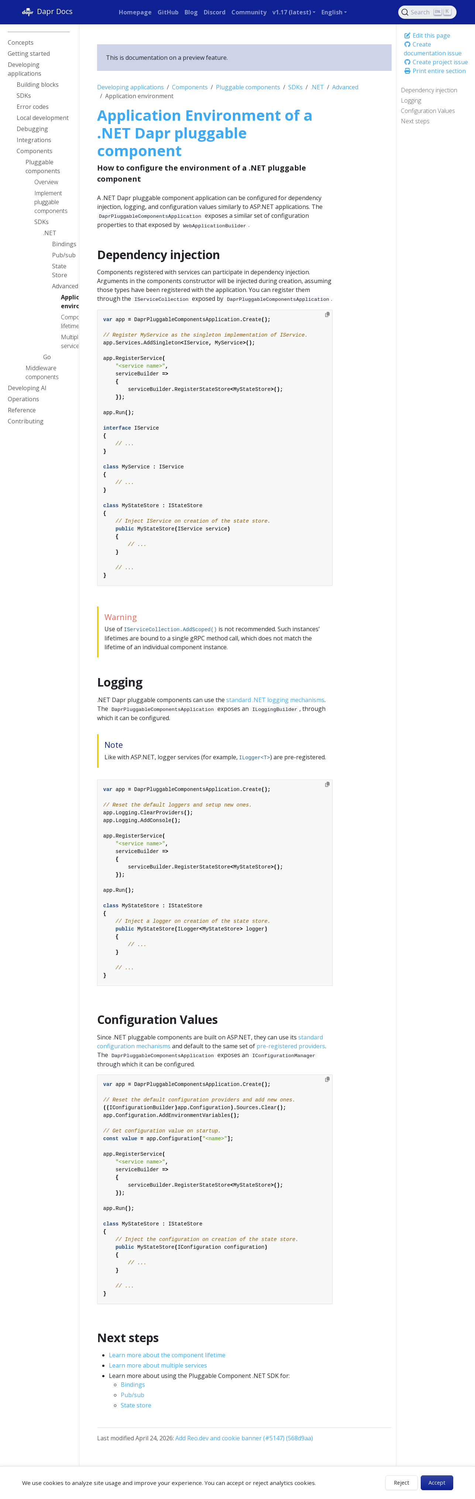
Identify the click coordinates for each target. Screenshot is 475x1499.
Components (190, 87)
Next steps (415, 121)
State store (136, 1405)
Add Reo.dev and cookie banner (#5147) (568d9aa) (244, 1438)
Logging (411, 100)
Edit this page (427, 35)
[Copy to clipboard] (327, 314)
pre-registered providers (291, 1046)
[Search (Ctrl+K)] (427, 12)
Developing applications (130, 87)
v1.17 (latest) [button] (291, 12)
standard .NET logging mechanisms (275, 700)
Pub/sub (132, 1395)
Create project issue (436, 62)
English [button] (332, 12)
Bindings (133, 1385)
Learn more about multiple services (158, 1365)
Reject (401, 1482)
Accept (436, 1482)
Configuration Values (428, 111)
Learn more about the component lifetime (167, 1355)
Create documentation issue (433, 48)
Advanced (345, 87)
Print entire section (435, 71)
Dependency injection (429, 90)
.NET (317, 87)
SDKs (295, 87)
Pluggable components (248, 87)
